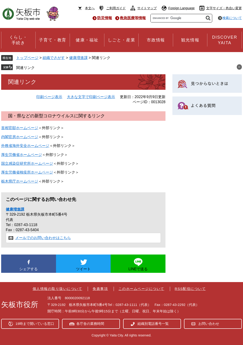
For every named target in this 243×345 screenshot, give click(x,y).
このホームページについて (141, 289)
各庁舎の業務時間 (90, 324)
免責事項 (100, 289)
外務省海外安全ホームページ (25, 146)
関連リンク (25, 68)
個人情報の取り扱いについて (57, 289)
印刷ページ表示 (49, 97)
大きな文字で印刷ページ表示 (91, 97)
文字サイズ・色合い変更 (224, 8)
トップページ (27, 58)
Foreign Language (181, 8)
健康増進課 (78, 58)
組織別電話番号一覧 (153, 324)
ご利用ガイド (116, 8)
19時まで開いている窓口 (35, 324)
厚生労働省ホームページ (21, 155)
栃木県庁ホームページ (19, 181)
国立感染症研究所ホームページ (27, 163)
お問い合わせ (208, 324)
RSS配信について (190, 289)
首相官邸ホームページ (19, 128)
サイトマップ (147, 8)
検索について (232, 18)
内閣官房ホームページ (19, 137)
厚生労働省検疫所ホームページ (27, 172)
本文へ (90, 8)
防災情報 (104, 18)
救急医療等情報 (133, 18)
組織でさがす (54, 58)
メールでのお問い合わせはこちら (43, 238)
